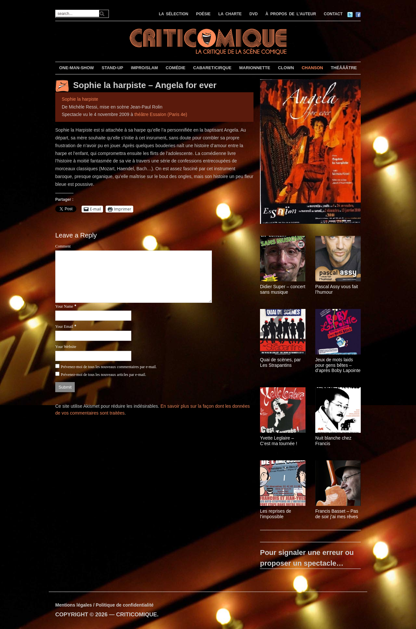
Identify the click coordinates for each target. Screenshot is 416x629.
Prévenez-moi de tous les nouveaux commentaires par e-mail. (109, 367)
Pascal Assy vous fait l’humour (336, 289)
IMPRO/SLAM (144, 67)
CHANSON (312, 67)
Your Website (65, 346)
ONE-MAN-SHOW (76, 67)
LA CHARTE (230, 14)
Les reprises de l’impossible (275, 513)
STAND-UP (112, 67)
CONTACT (333, 14)
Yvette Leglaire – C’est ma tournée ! (278, 440)
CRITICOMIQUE (136, 614)
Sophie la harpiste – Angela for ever (144, 85)
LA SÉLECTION (173, 14)
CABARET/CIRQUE (212, 67)
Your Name (64, 306)
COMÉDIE (176, 67)
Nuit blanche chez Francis (333, 440)
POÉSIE (203, 14)
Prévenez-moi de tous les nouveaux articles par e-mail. (103, 374)
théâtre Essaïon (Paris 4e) (160, 114)
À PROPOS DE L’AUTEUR (291, 14)
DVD (254, 14)
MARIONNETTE (254, 67)
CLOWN (286, 67)
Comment (63, 246)
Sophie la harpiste (80, 99)
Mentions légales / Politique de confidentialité (104, 605)
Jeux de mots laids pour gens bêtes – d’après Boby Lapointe (337, 365)
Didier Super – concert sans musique (282, 289)
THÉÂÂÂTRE (344, 67)
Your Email (64, 326)
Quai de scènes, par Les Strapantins (280, 362)
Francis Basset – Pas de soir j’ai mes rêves (336, 513)
